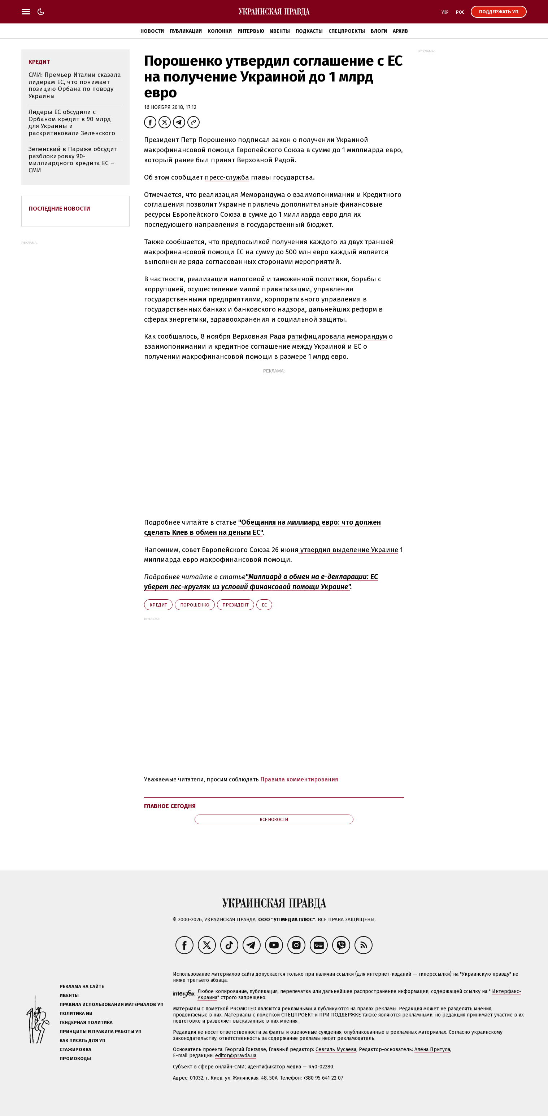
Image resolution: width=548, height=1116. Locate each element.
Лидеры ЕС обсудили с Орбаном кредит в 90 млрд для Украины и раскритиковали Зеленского (72, 122)
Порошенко (194, 605)
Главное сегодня (170, 806)
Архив (400, 31)
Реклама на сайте (82, 986)
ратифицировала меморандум (337, 336)
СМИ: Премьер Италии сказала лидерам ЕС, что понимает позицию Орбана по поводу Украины (75, 85)
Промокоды (75, 1058)
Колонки (220, 31)
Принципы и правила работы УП (101, 1031)
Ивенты (280, 31)
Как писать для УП (82, 1040)
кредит (158, 605)
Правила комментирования (299, 779)
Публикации (186, 31)
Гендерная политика (86, 1022)
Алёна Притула (432, 1049)
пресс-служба (227, 177)
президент (235, 605)
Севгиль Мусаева (336, 1049)
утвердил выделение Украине (348, 550)
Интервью (251, 31)
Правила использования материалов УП (112, 1004)
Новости (152, 31)
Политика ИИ (76, 1013)
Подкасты (309, 31)
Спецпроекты (347, 31)
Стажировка (75, 1049)
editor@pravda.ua (235, 1056)
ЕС (264, 605)
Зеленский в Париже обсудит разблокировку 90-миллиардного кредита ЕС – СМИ (73, 159)
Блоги (379, 31)
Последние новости (59, 208)
